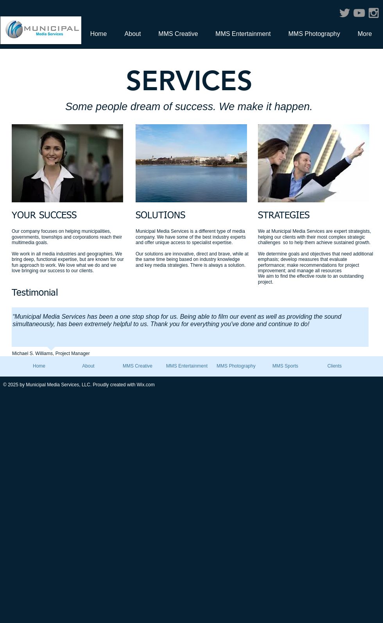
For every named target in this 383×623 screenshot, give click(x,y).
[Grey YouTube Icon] (359, 13)
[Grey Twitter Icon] (345, 13)
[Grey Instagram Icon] (374, 13)
